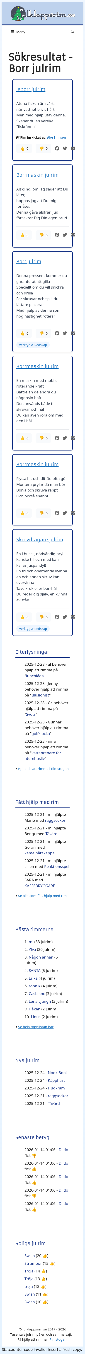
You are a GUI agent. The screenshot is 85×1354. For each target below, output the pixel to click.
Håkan (34, 1009)
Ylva (32, 949)
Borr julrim (28, 261)
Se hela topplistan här (35, 1026)
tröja (28, 1286)
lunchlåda (35, 675)
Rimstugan (57, 1339)
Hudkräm (56, 1088)
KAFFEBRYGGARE (39, 885)
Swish (29, 1255)
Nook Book (58, 1072)
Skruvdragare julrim (39, 539)
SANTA (35, 970)
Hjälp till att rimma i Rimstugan (43, 768)
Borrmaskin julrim (37, 175)
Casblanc (37, 993)
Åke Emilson (56, 137)
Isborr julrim (30, 89)
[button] (72, 32)
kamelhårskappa (39, 852)
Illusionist (40, 695)
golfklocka (41, 733)
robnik (34, 985)
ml (31, 941)
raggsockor (55, 820)
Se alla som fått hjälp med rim (42, 895)
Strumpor (33, 1263)
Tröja (29, 1271)
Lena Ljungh (40, 1001)
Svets (31, 714)
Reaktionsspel (56, 866)
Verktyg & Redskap (33, 345)
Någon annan (41, 957)
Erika (33, 978)
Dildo (63, 1149)
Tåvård (52, 833)
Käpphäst (56, 1080)
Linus (35, 1016)
